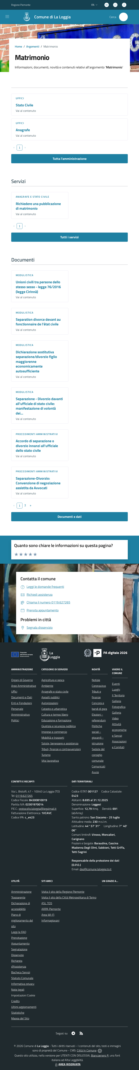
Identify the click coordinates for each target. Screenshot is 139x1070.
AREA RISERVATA (67, 1064)
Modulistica (24, 275)
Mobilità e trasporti (52, 737)
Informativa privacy (22, 984)
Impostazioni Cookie (23, 995)
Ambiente (47, 686)
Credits (15, 1001)
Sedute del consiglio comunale (98, 755)
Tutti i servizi (69, 237)
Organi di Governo (22, 680)
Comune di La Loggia (52, 17)
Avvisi (95, 772)
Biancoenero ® (100, 1055)
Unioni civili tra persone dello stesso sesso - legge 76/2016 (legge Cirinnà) (38, 286)
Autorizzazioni (49, 703)
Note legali (17, 989)
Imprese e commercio (54, 732)
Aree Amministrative (23, 686)
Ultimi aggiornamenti (23, 1007)
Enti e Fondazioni (21, 703)
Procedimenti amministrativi (37, 434)
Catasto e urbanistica (54, 709)
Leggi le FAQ (18, 932)
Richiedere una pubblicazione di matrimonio (38, 206)
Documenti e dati (70, 516)
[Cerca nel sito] (123, 17)
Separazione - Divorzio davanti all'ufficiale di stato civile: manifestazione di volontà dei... (39, 406)
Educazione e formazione (56, 720)
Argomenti (32, 46)
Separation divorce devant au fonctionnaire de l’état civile (38, 322)
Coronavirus (99, 686)
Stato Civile (24, 105)
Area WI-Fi (47, 915)
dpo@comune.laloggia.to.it (95, 869)
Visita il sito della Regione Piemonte (62, 891)
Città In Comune (86, 1050)
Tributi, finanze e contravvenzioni (61, 749)
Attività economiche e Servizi (119, 730)
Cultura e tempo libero (54, 714)
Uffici (20, 98)
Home (18, 46)
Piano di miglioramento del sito (22, 920)
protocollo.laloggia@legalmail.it (37, 809)
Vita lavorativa (50, 760)
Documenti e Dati (21, 697)
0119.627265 (24, 796)
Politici (15, 720)
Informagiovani (50, 920)
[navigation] (7, 16)
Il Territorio (118, 695)
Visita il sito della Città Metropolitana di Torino (68, 897)
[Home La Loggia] (45, 16)
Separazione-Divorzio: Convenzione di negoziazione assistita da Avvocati (38, 483)
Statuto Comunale (22, 978)
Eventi (116, 684)
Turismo (45, 755)
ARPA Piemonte (51, 909)
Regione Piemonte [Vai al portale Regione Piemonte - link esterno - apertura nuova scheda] (20, 5)
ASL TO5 (46, 903)
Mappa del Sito (20, 1018)
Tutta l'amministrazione (70, 158)
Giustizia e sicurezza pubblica (58, 726)
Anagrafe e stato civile (32, 197)
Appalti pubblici (50, 697)
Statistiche (17, 1012)
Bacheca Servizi (20, 972)
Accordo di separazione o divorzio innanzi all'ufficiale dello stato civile (37, 445)
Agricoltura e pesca (52, 680)
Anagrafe (23, 130)
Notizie (96, 680)
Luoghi (116, 689)
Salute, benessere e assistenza (59, 743)
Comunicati (98, 766)
